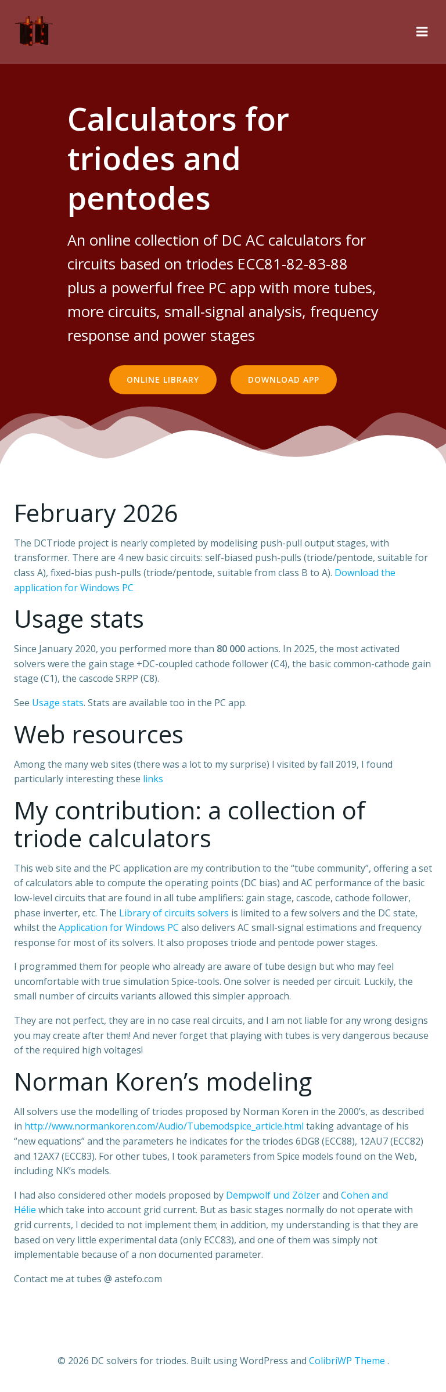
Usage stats (58, 702)
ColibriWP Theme (347, 1360)
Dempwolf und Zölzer (273, 1195)
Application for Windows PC (119, 927)
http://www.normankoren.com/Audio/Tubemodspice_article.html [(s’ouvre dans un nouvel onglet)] (164, 1126)
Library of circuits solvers (174, 913)
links (153, 778)
